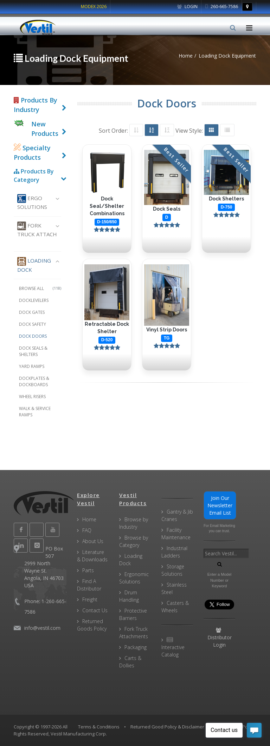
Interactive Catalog (173, 647)
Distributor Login (219, 638)
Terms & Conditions (99, 727)
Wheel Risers (32, 397)
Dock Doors (33, 336)
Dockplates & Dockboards (34, 381)
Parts (88, 570)
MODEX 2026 (94, 6)
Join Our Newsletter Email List (219, 505)
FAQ (86, 530)
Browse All (40, 288)
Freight (89, 599)
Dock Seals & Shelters (33, 351)
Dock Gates (32, 312)
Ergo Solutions (32, 202)
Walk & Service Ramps (35, 411)
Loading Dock (34, 265)
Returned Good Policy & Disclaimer (167, 727)
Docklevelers (34, 300)
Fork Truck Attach (37, 230)
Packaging (135, 647)
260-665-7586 (221, 6)
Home (89, 519)
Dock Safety (32, 324)
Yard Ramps (31, 366)
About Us (92, 541)
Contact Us (95, 610)
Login (187, 6)
